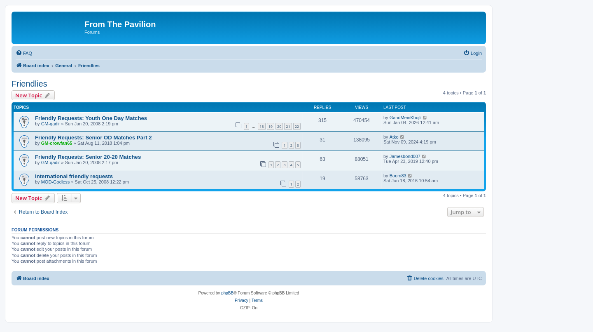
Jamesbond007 (405, 156)
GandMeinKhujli (406, 117)
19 (270, 126)
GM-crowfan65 (56, 143)
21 (288, 126)
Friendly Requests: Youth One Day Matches (91, 118)
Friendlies (29, 83)
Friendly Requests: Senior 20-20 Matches (88, 157)
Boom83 (398, 175)
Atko (394, 136)
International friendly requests (74, 176)
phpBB (227, 293)
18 (261, 126)
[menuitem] (24, 53)
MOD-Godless (55, 181)
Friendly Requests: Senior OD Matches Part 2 (93, 137)
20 (279, 126)
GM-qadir (50, 123)
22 (297, 126)
